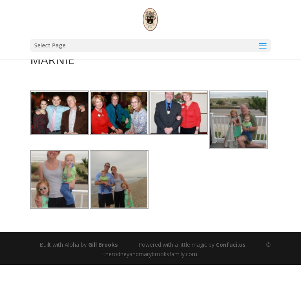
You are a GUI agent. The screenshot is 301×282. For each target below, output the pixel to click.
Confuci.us (231, 244)
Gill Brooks (103, 244)
